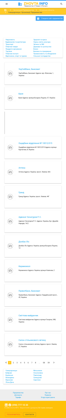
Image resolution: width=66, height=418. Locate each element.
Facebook (10, 405)
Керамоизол (24, 266)
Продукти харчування (14, 49)
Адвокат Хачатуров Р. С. (30, 217)
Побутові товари (12, 47)
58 (44, 363)
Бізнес (35, 49)
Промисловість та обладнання (44, 54)
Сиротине (37, 380)
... (39, 363)
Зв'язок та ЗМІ (38, 44)
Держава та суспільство (42, 47)
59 (49, 363)
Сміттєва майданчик (28, 315)
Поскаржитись (13, 414)
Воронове (9, 380)
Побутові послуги (12, 54)
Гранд (21, 192)
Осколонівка (38, 373)
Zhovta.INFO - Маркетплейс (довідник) (24, 408)
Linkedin (6, 405)
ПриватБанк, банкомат (29, 291)
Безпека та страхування (42, 51)
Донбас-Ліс (24, 241)
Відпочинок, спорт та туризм (16, 56)
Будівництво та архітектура (16, 42)
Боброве (9, 373)
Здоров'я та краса (40, 40)
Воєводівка (10, 377)
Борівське (9, 375)
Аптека (22, 168)
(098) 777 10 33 (20, 405)
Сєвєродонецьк (11, 370)
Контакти (29, 414)
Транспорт (9, 44)
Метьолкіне (37, 370)
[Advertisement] (33, 30)
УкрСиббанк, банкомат (29, 69)
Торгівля (9, 51)
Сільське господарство (42, 56)
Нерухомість (10, 40)
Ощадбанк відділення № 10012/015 (35, 143)
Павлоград (37, 375)
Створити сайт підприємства (50, 18)
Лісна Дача (10, 382)
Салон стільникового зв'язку (32, 340)
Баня (21, 94)
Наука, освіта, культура (41, 42)
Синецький (37, 377)
